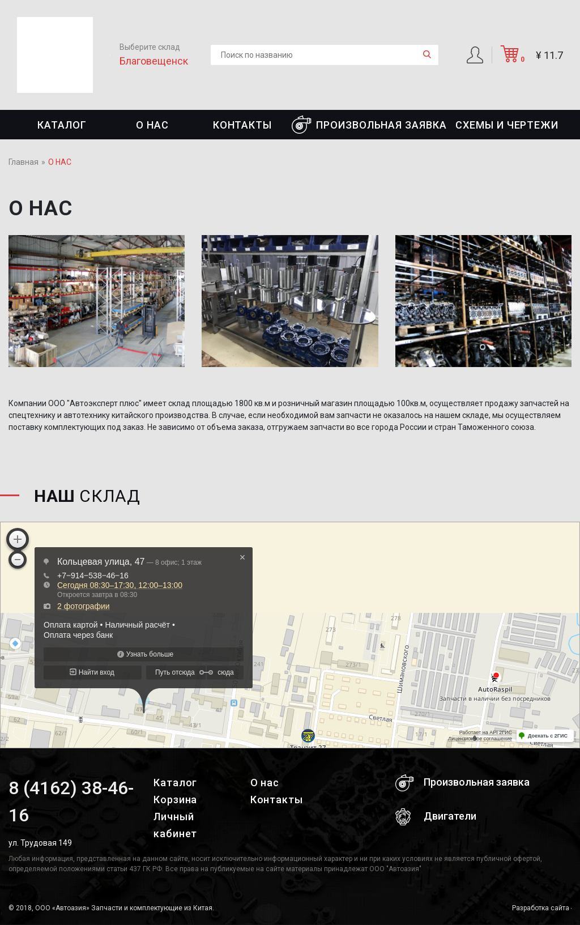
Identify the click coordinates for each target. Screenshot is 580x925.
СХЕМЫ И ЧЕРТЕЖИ (506, 125)
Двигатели (435, 816)
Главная (23, 162)
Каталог (61, 125)
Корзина (175, 799)
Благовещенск (154, 61)
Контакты (242, 125)
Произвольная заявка (369, 125)
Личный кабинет (175, 825)
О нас (152, 125)
